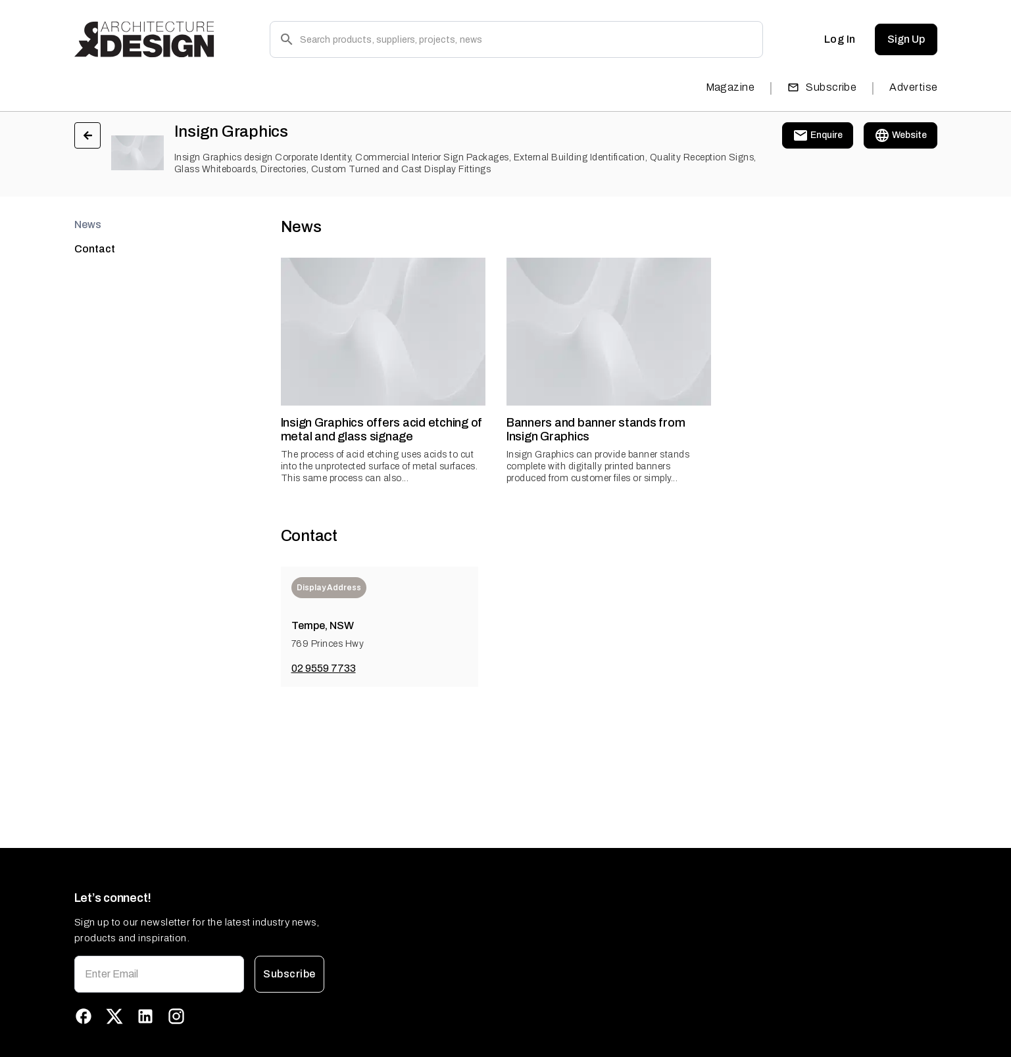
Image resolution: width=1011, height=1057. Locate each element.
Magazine (730, 87)
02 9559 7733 (323, 668)
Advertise (913, 87)
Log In (840, 39)
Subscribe (822, 87)
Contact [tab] (94, 248)
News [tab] (87, 224)
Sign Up (906, 39)
